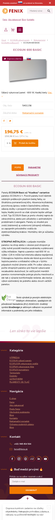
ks (10, 143)
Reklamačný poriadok (33, 113)
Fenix (5, 19)
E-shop (13, 398)
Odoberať (31, 490)
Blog (24, 19)
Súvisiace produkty (27, 175)
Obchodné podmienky (20, 412)
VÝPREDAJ (15, 357)
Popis (18, 167)
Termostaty (15, 372)
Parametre (34, 167)
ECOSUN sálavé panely (19, 40)
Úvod (3, 40)
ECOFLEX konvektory (19, 369)
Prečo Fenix (15, 409)
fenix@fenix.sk (21, 449)
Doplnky (13, 376)
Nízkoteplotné (39, 40)
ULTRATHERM (16, 379)
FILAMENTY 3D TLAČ (19, 382)
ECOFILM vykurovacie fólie (22, 366)
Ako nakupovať (14, 19)
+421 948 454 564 (22, 444)
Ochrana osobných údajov (22, 424)
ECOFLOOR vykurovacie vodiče (24, 363)
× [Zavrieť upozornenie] (50, 2)
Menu (20, 30)
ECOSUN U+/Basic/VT (10, 43)
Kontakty (30, 19)
